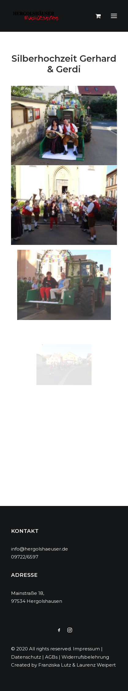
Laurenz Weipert (96, 665)
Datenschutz (26, 657)
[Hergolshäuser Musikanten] (37, 16)
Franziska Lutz (54, 665)
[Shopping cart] (95, 16)
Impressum (86, 649)
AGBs (51, 657)
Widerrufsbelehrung (85, 657)
